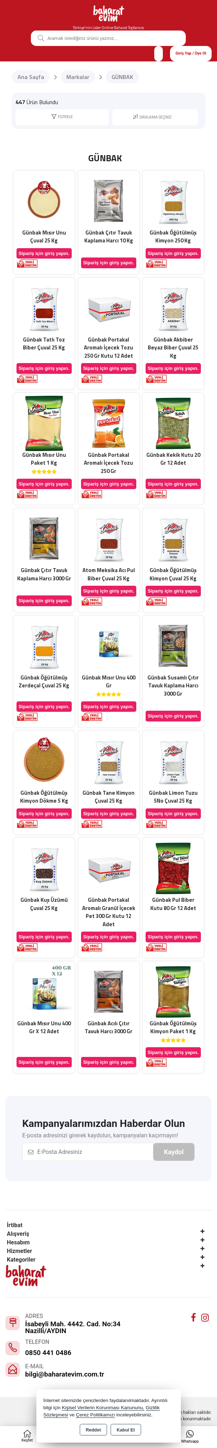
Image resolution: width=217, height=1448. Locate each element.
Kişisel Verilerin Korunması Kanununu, (103, 1407)
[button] (62, 117)
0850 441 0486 (48, 1353)
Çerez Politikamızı (95, 1414)
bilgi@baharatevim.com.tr (64, 1374)
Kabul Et (126, 1430)
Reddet (93, 1430)
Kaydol (174, 1152)
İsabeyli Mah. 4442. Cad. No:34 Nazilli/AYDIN (73, 1327)
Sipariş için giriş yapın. (44, 253)
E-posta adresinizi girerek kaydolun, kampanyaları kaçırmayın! (100, 1135)
